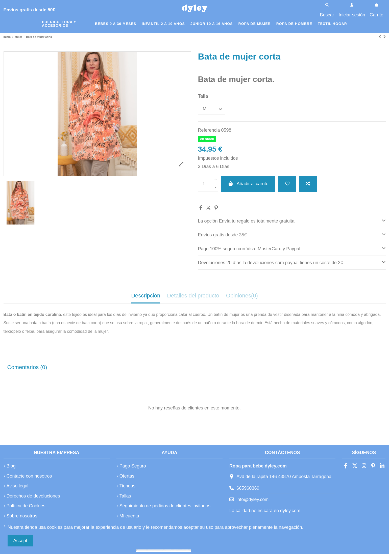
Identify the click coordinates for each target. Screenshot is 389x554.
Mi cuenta (129, 515)
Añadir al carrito (248, 183)
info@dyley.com (252, 499)
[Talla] (211, 109)
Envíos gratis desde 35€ (292, 234)
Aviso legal (18, 485)
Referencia (209, 130)
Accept (20, 540)
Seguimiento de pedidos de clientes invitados (164, 505)
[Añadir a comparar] (308, 184)
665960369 (247, 488)
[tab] (292, 221)
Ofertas (126, 476)
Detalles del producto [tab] (193, 295)
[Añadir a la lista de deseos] (287, 184)
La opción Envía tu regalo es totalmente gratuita (292, 220)
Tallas (125, 495)
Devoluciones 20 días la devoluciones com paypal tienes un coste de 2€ (292, 262)
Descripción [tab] (145, 295)
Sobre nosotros (22, 515)
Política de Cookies (26, 505)
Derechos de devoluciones (33, 495)
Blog (11, 465)
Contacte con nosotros (29, 476)
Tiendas (127, 485)
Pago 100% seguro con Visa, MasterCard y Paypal (292, 248)
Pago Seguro (132, 465)
